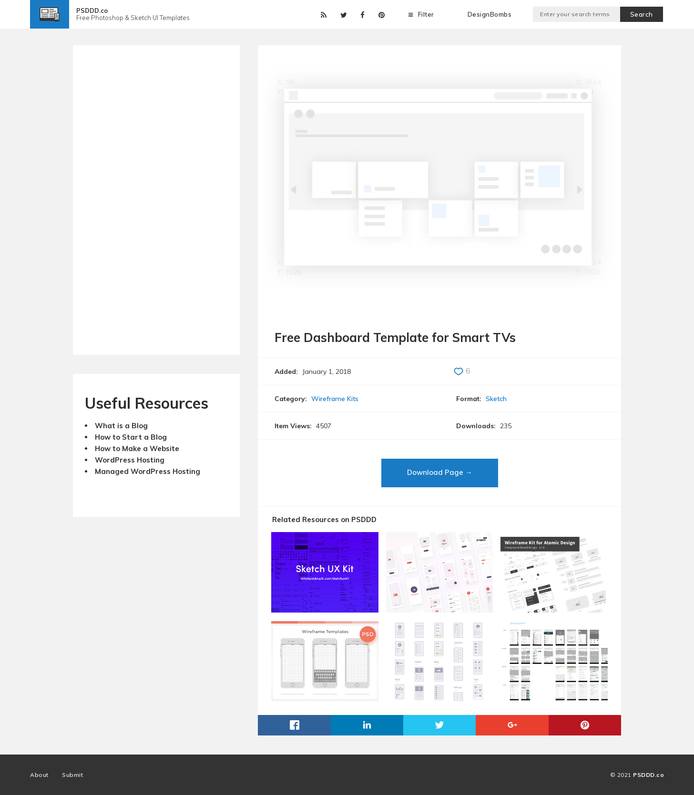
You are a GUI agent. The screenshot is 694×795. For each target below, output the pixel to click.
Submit (72, 774)
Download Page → (439, 472)
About (39, 774)
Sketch (496, 398)
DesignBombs (490, 14)
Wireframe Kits (334, 398)
